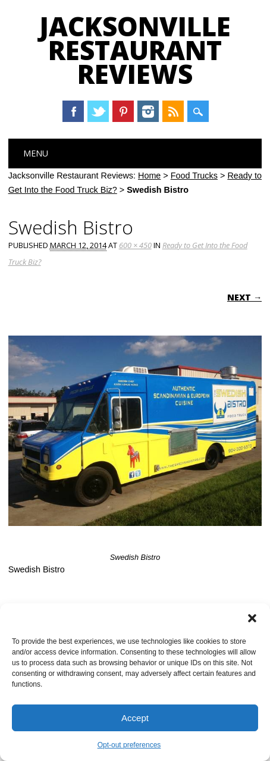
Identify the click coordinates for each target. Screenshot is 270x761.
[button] (252, 618)
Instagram (148, 111)
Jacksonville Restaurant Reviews (135, 50)
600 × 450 (135, 245)
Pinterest (123, 111)
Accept (135, 718)
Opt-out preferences (129, 745)
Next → (244, 297)
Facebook (73, 111)
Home (149, 175)
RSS (173, 111)
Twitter (98, 111)
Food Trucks (194, 175)
